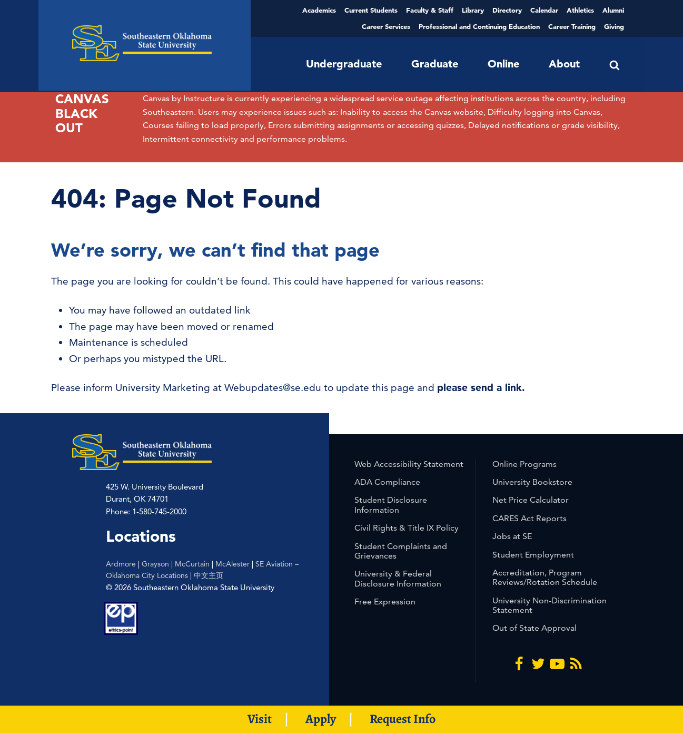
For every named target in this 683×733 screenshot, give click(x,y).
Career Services (386, 26)
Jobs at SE (512, 536)
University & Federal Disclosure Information (397, 578)
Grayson (155, 564)
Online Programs (524, 464)
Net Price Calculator (530, 500)
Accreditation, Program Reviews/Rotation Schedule (544, 577)
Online (503, 63)
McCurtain (192, 564)
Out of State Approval (534, 628)
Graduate (434, 63)
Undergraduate (344, 63)
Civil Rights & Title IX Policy (406, 528)
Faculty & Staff (429, 10)
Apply (320, 718)
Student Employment (533, 555)
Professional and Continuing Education (479, 26)
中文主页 (208, 575)
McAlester (232, 564)
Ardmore (121, 564)
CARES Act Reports (529, 518)
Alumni (613, 10)
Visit (260, 718)
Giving (614, 26)
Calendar (544, 10)
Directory (507, 10)
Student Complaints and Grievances (400, 551)
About (564, 63)
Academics (319, 10)
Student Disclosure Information (390, 504)
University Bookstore (532, 482)
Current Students (371, 10)
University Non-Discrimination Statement (549, 605)
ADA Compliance (387, 482)
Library (473, 10)
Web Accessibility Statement (408, 464)
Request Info (402, 718)
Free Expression (384, 602)
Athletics (580, 10)
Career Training (572, 26)
